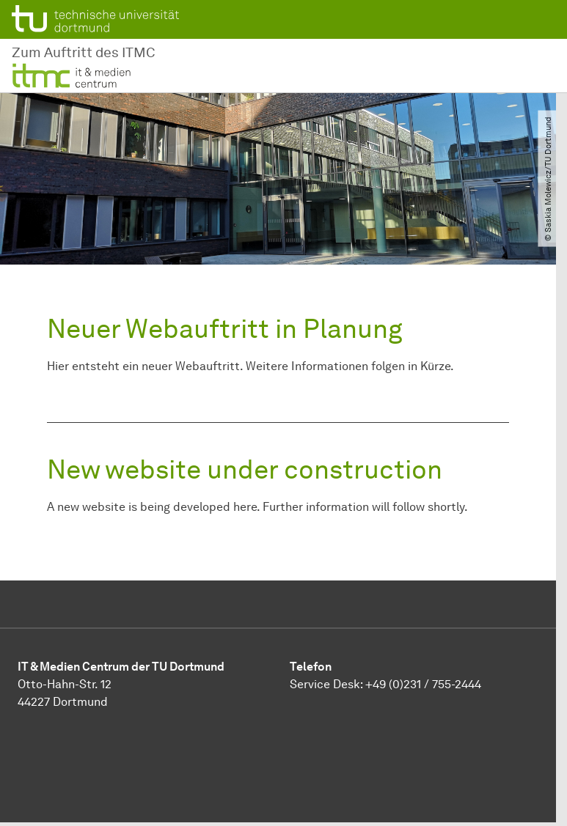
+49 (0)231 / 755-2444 (423, 684)
